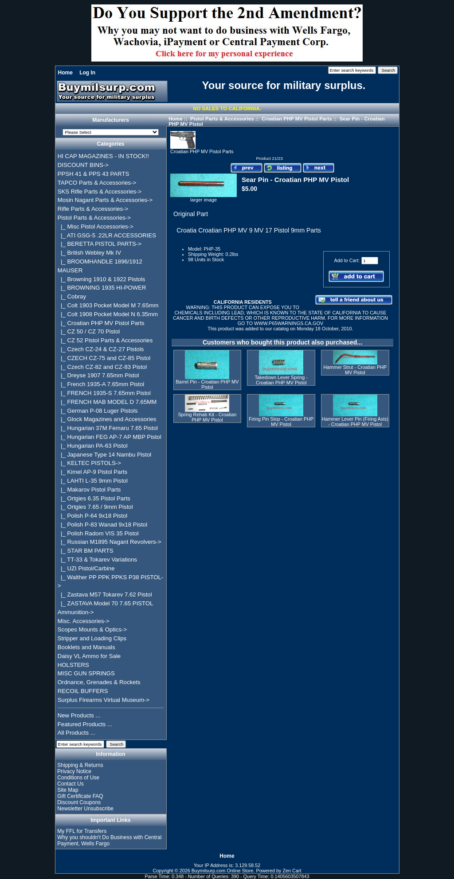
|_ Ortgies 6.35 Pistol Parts (94, 498)
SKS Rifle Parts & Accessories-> (99, 191)
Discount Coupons (79, 802)
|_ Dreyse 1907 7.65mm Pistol (98, 375)
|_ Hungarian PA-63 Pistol (93, 445)
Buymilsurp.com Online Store (223, 870)
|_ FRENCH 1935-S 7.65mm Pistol (104, 393)
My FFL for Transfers (81, 831)
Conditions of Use (78, 777)
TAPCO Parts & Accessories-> (97, 182)
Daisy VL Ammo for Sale (89, 656)
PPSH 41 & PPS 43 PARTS (93, 173)
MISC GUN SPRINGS (86, 673)
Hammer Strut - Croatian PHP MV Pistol (355, 369)
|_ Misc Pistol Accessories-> (95, 226)
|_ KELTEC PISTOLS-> (89, 463)
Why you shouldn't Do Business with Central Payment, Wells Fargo (109, 840)
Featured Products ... (85, 724)
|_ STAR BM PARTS (86, 550)
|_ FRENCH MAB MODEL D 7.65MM (107, 402)
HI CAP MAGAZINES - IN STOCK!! (103, 156)
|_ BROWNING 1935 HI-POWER (102, 287)
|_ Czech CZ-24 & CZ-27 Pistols (101, 349)
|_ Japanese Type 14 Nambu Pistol (104, 454)
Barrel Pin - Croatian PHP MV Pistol (207, 384)
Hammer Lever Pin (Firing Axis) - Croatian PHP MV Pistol (355, 421)
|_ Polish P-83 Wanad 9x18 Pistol (102, 524)
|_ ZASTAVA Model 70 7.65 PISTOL (105, 603)
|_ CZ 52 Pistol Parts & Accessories (105, 340)
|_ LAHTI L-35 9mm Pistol (93, 480)
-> (94, 217)
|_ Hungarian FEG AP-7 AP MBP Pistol (109, 437)
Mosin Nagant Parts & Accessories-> (105, 200)
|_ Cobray (72, 296)
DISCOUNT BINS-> (83, 165)
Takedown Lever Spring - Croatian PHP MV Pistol (280, 380)
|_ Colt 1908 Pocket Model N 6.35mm (108, 314)
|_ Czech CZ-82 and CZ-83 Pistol (102, 367)
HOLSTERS (73, 665)
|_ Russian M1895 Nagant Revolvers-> (109, 541)
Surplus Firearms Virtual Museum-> (104, 700)
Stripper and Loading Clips (92, 638)
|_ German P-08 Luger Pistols (98, 410)
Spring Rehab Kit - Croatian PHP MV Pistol (207, 417)
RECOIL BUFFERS (83, 691)
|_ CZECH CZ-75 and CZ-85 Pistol (104, 358)
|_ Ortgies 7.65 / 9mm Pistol (95, 506)
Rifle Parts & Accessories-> (93, 208)
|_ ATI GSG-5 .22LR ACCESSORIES (107, 235)
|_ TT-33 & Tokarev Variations (97, 559)
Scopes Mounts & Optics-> (92, 629)
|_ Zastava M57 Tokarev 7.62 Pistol (105, 594)
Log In (87, 73)
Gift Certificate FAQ (80, 796)
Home (65, 73)
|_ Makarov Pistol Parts (89, 489)
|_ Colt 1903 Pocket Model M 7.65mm (108, 305)
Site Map (67, 790)
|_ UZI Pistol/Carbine (86, 568)
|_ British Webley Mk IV (89, 252)
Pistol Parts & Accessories (222, 118)
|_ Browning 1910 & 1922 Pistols (101, 279)
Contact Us (70, 784)
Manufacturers (110, 120)
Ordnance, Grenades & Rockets (99, 682)
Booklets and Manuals (86, 647)
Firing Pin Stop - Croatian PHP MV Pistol (281, 421)
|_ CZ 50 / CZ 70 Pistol (89, 331)
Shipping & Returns (80, 765)
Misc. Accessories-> (84, 621)
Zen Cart (292, 870)
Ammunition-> (76, 612)
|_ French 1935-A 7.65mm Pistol (101, 384)
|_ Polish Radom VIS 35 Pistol (98, 533)
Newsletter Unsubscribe (85, 808)
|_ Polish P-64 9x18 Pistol (92, 515)
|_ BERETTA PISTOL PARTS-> (99, 243)
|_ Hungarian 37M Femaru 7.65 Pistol (108, 428)
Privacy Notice (74, 771)
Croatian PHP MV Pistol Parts (297, 118)
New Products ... (79, 715)
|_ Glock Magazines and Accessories (107, 419)
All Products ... (76, 732)
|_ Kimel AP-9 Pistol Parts (92, 472)
